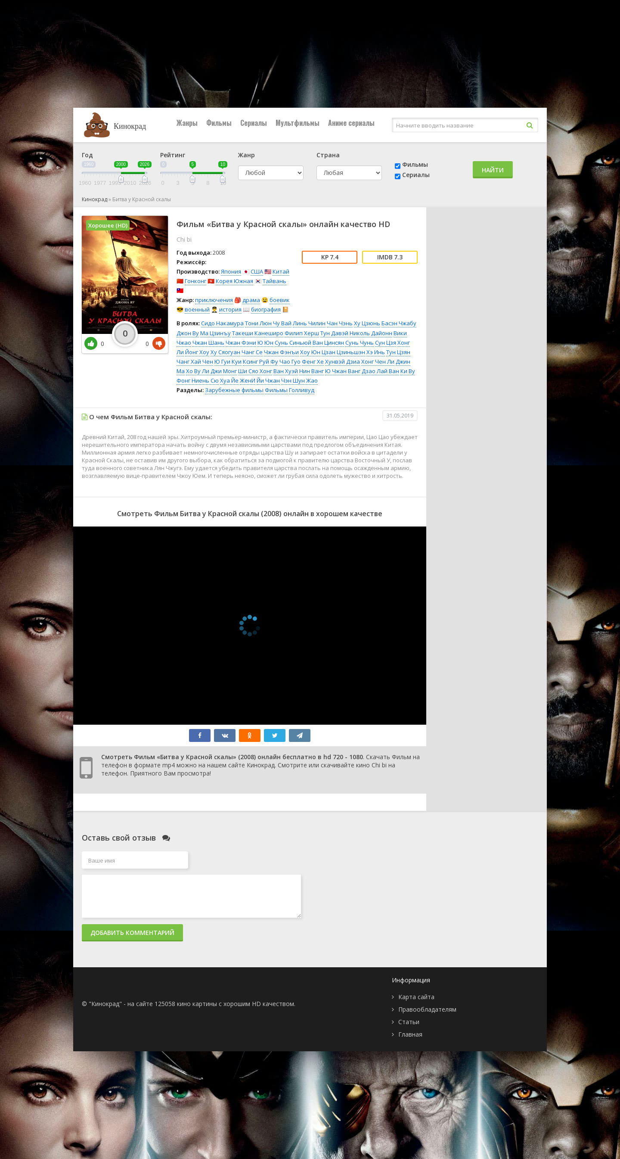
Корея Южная (234, 281)
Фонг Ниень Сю (198, 380)
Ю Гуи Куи (228, 361)
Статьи (408, 1022)
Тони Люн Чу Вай (268, 323)
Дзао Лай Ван (380, 371)
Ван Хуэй (285, 371)
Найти (493, 170)
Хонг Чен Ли (377, 361)
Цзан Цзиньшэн (343, 352)
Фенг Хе (313, 361)
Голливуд (301, 390)
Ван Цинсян (328, 342)
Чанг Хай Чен (195, 361)
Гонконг (195, 281)
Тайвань (274, 281)
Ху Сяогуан (225, 352)
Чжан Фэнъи (281, 352)
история (230, 309)
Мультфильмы (297, 123)
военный (197, 309)
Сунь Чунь (359, 342)
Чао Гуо (290, 361)
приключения (214, 300)
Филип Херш (302, 333)
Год (87, 155)
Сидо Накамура (222, 323)
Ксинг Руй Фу (260, 361)
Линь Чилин (309, 323)
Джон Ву (188, 333)
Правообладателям (427, 1009)
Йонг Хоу (197, 352)
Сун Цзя (385, 342)
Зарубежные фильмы (234, 390)
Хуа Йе (229, 380)
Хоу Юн (310, 352)
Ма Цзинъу (215, 333)
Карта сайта (416, 997)
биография (266, 309)
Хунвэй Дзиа (342, 361)
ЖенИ (247, 380)
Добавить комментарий (132, 932)
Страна (328, 155)
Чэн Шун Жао (299, 380)
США (257, 271)
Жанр (246, 155)
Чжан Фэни (241, 342)
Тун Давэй (334, 333)
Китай (281, 271)
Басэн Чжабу (398, 323)
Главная (410, 1034)
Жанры (187, 123)
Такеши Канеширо (257, 333)
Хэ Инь (375, 352)
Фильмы (219, 123)
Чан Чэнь (340, 323)
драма (251, 300)
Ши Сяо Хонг (255, 371)
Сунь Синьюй (293, 342)
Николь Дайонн (371, 333)
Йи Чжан (268, 380)
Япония (231, 271)
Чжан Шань (208, 342)
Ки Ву (407, 371)
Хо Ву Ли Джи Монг (211, 371)
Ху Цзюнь (367, 323)
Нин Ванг (311, 371)
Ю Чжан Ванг (342, 371)
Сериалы (253, 123)
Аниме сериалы (351, 123)
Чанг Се (252, 352)
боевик (280, 300)
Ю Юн (265, 342)
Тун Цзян (398, 352)
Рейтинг (172, 155)
